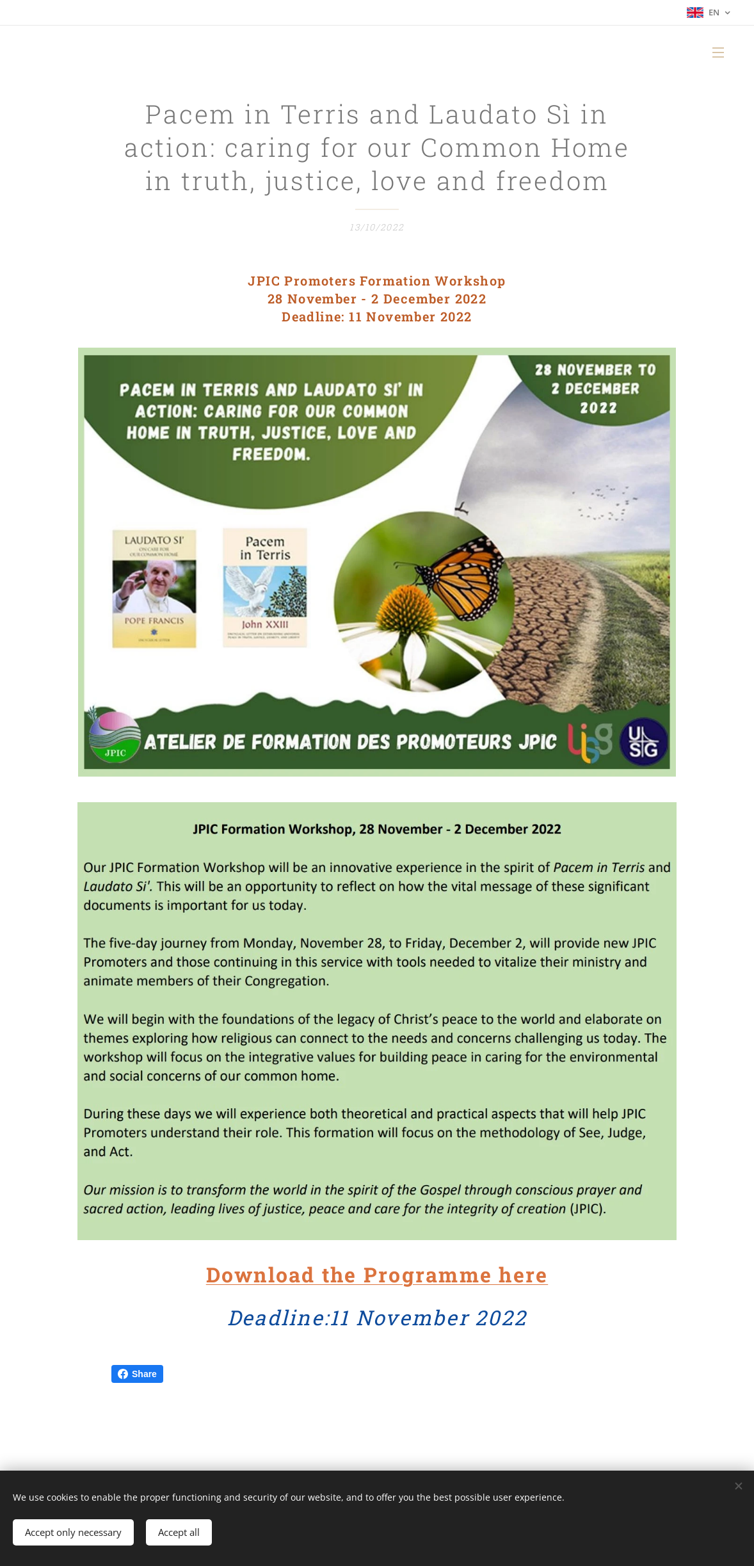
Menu (718, 52)
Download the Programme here (377, 1274)
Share (137, 1374)
